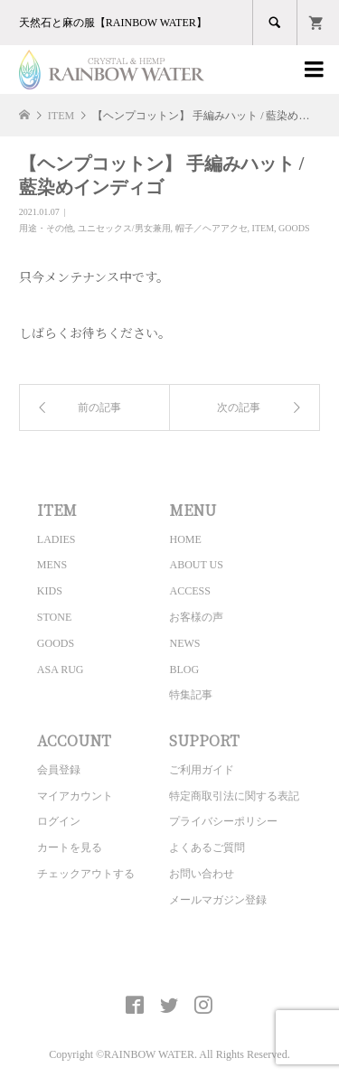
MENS (52, 564)
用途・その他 (46, 228)
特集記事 (190, 694)
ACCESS (189, 591)
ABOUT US (195, 564)
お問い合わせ (201, 873)
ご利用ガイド (201, 769)
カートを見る (69, 847)
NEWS (184, 643)
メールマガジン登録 (218, 900)
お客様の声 (196, 617)
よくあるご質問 (207, 847)
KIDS (49, 591)
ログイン (58, 821)
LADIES (56, 539)
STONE (54, 617)
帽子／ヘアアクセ (211, 228)
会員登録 (58, 769)
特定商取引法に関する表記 (234, 796)
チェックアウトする (86, 873)
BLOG (184, 669)
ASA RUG (60, 669)
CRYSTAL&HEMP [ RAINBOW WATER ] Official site (169, 963)
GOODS (293, 228)
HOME (185, 539)
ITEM (263, 228)
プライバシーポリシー (223, 821)
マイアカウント (75, 796)
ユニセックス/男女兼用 (124, 228)
